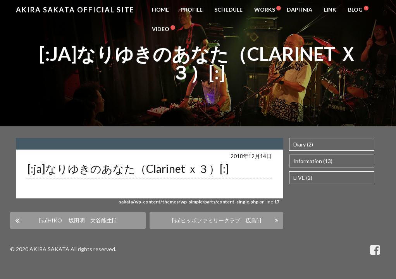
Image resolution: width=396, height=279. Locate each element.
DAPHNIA (299, 9)
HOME (160, 9)
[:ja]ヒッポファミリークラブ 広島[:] (216, 220)
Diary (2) (303, 144)
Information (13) (312, 161)
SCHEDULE (228, 9)
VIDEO (160, 29)
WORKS (264, 9)
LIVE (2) (302, 177)
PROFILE (192, 9)
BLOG (355, 9)
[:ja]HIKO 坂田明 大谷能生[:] (78, 220)
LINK (330, 9)
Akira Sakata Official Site (75, 9)
